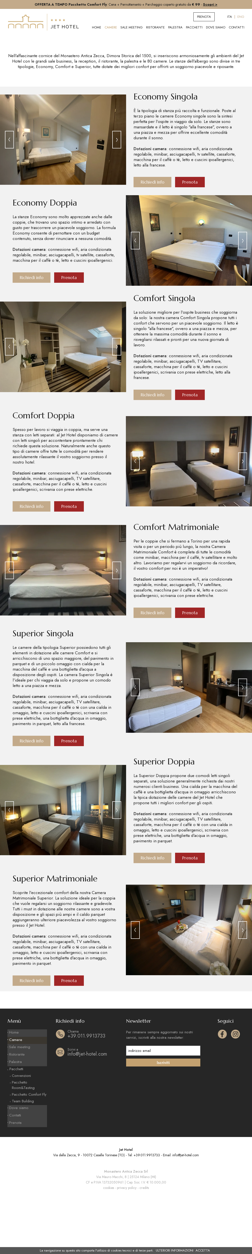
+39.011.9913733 (92, 1093)
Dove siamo (215, 27)
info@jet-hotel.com (92, 1112)
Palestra (175, 27)
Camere (111, 27)
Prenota (204, 16)
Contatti (236, 27)
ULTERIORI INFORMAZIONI (174, 1250)
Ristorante (155, 27)
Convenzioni (21, 1131)
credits (144, 1241)
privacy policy (127, 1241)
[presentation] (9, 194)
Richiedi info (153, 237)
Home (96, 27)
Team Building (23, 1156)
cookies (108, 1241)
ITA (229, 16)
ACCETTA (203, 1250)
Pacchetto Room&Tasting (23, 1140)
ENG (240, 16)
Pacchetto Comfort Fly (29, 1150)
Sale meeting (131, 27)
